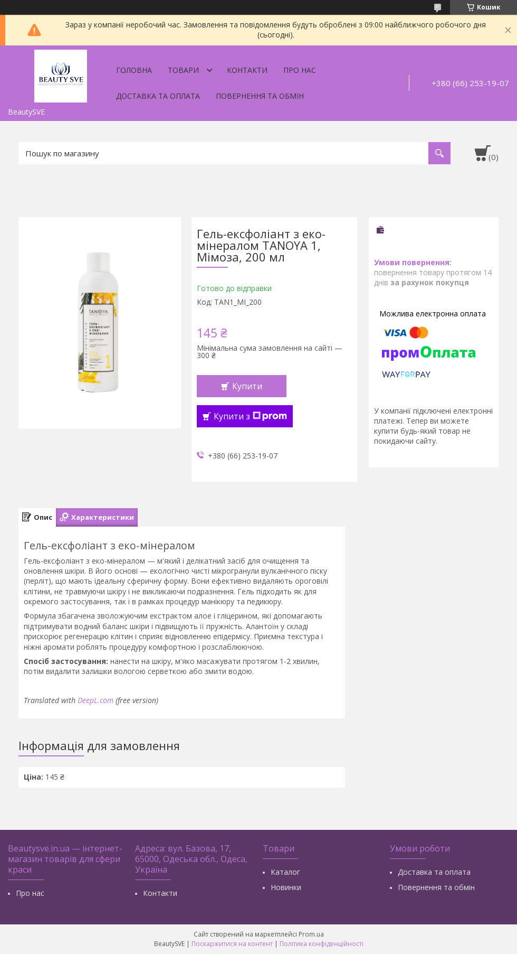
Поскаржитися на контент (232, 943)
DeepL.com (95, 700)
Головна (134, 70)
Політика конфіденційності (321, 943)
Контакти (247, 70)
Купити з (250, 416)
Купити (247, 386)
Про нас (299, 70)
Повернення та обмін (260, 96)
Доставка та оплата (158, 96)
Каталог (285, 872)
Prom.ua (311, 934)
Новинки (286, 887)
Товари (183, 70)
